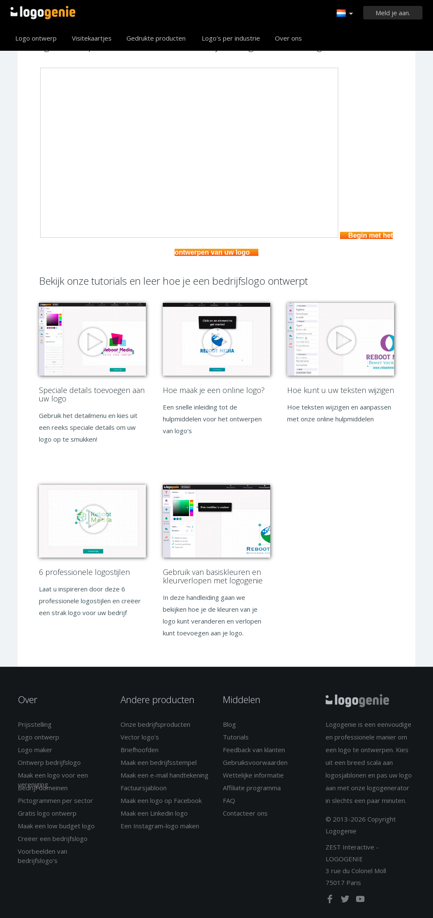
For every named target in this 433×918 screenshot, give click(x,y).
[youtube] (360, 900)
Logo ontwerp (36, 38)
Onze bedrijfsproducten (155, 724)
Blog (229, 724)
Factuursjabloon (144, 787)
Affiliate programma (252, 787)
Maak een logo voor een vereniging (53, 779)
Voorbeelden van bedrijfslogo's (42, 855)
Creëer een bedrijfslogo (53, 838)
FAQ (229, 800)
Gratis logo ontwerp (47, 813)
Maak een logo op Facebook (161, 800)
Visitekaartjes (92, 38)
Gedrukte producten (156, 38)
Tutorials (236, 737)
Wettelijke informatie (253, 775)
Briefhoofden (140, 749)
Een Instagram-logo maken (160, 826)
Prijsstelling (35, 724)
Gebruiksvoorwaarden (255, 762)
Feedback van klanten (254, 749)
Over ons (288, 38)
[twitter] (346, 900)
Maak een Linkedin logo (154, 813)
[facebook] (331, 900)
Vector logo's (140, 737)
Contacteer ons (245, 813)
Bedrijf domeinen (43, 787)
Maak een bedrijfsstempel (159, 762)
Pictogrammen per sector (55, 800)
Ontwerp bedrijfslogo (49, 762)
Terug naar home (43, 12)
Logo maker (35, 749)
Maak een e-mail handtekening (164, 775)
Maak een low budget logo (56, 826)
